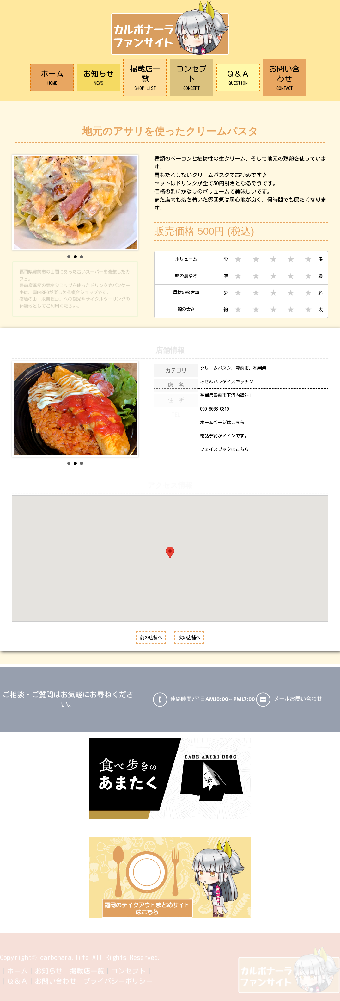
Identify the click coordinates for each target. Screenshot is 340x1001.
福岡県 (259, 368)
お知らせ (99, 78)
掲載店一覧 (145, 78)
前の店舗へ (151, 637)
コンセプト (191, 78)
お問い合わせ (284, 78)
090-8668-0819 (214, 408)
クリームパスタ (215, 368)
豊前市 (242, 368)
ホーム (52, 78)
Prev (22, 203)
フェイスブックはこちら (224, 449)
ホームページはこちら (222, 422)
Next (129, 203)
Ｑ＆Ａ (238, 78)
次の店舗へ (189, 637)
